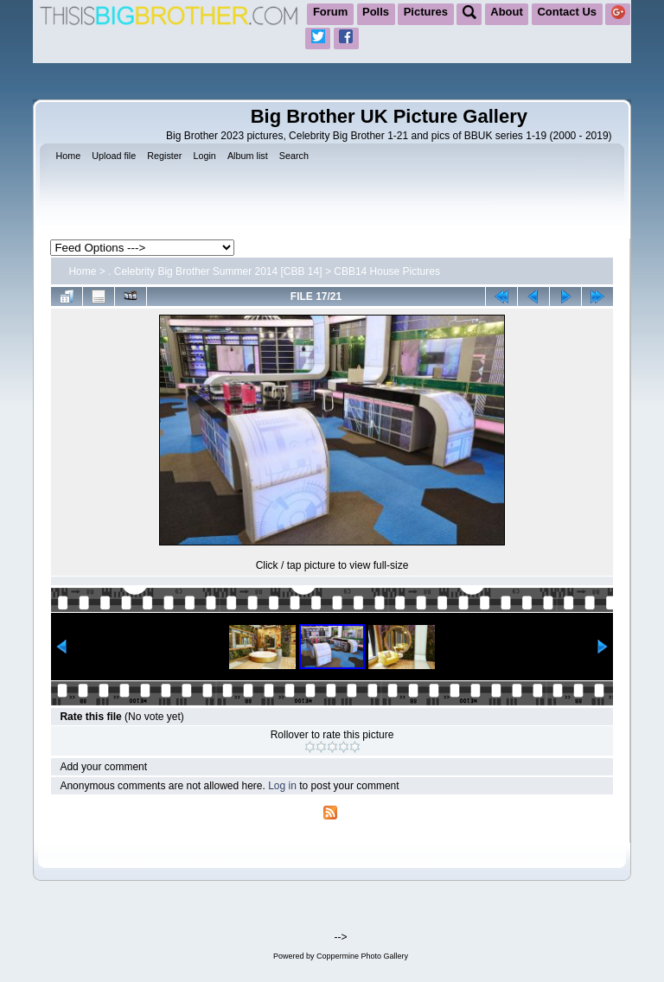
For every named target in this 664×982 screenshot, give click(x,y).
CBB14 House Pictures (387, 271)
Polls (375, 11)
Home (82, 271)
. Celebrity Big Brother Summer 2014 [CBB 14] (215, 271)
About (506, 11)
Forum (330, 11)
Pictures (426, 11)
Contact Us (567, 11)
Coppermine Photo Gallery (362, 956)
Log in (282, 786)
